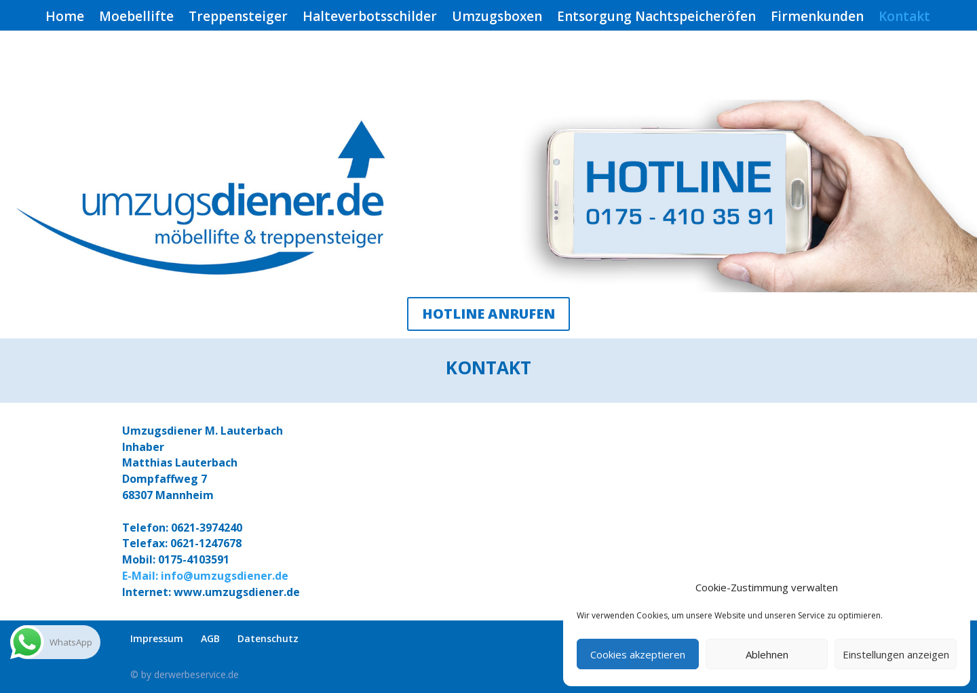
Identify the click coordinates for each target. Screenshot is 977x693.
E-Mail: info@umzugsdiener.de (205, 575)
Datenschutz (268, 638)
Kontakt (904, 18)
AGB (210, 638)
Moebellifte (136, 18)
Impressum (156, 638)
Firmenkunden (817, 18)
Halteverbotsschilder (370, 18)
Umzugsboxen (497, 18)
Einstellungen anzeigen (896, 654)
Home (64, 18)
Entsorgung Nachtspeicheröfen (656, 18)
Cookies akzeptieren (637, 654)
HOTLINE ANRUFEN (488, 313)
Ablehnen (767, 654)
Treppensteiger (238, 18)
